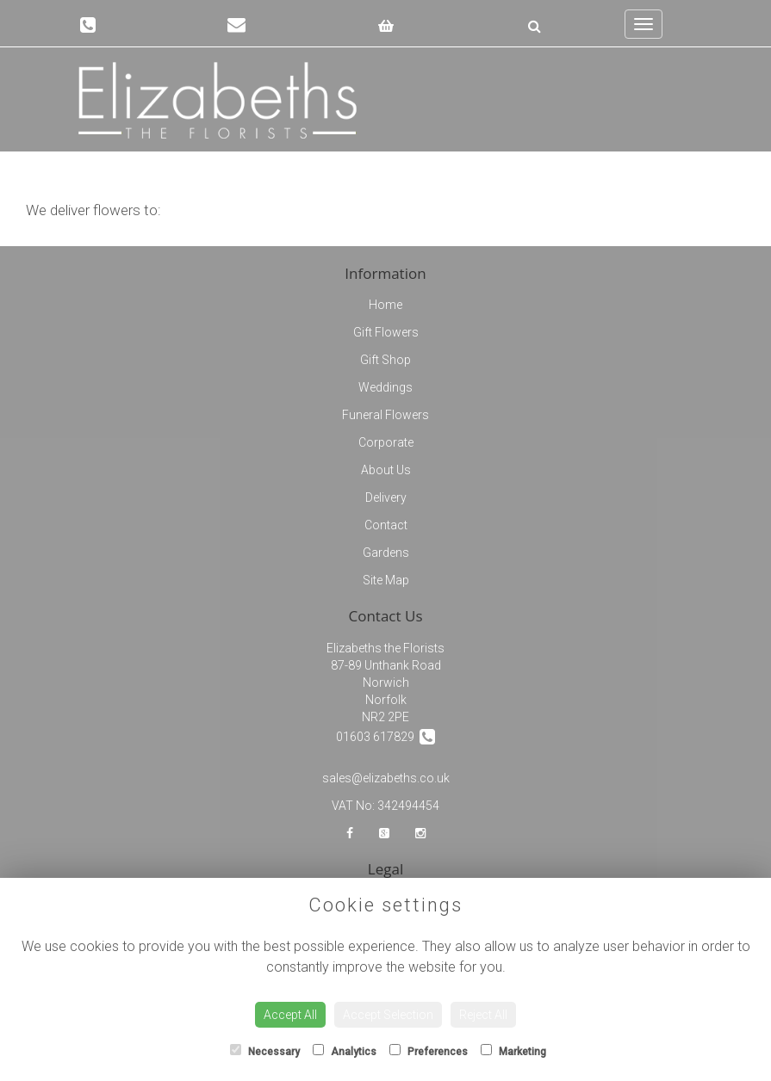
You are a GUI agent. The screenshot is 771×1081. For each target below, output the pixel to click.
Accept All (290, 1015)
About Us (386, 470)
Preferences (428, 1051)
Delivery (386, 497)
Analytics (344, 1051)
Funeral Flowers (385, 415)
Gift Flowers (386, 332)
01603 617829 (385, 736)
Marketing (513, 1051)
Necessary (265, 1051)
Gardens (386, 552)
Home (385, 305)
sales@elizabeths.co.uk (386, 778)
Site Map (386, 580)
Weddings (385, 387)
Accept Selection (388, 1015)
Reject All (483, 1015)
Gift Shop (385, 360)
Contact (385, 525)
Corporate (385, 442)
